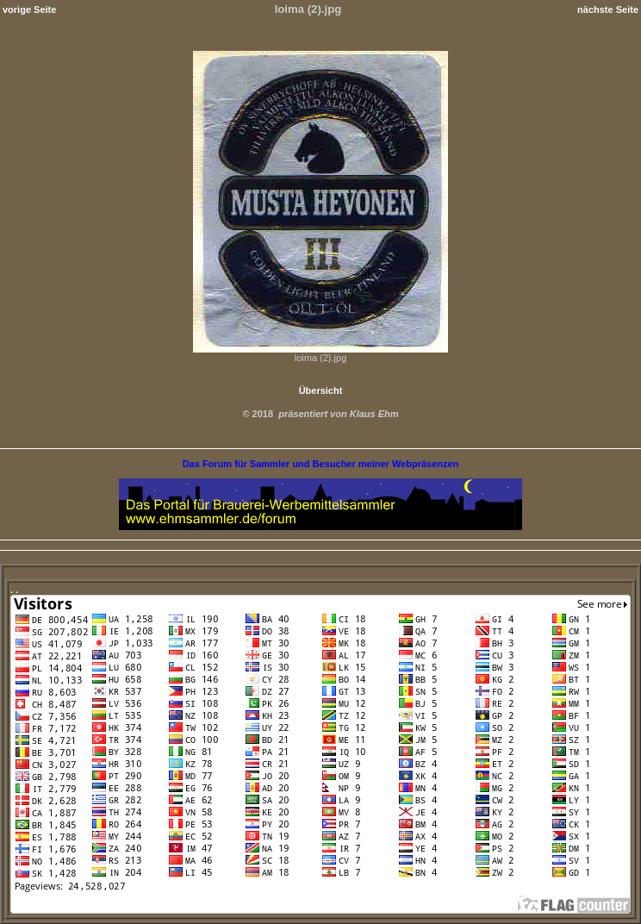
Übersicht (321, 390)
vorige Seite (29, 9)
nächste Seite (607, 9)
